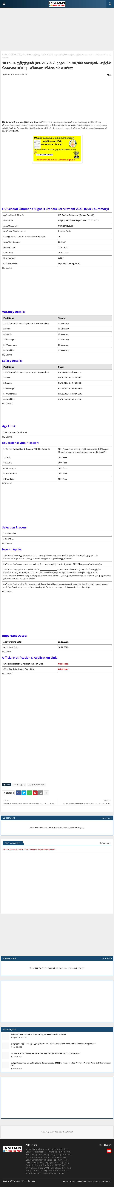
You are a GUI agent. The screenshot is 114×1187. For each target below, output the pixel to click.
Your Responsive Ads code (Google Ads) (57, 1132)
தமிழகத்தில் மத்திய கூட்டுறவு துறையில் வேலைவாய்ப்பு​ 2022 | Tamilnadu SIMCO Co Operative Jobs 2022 (53, 1044)
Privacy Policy (93, 1181)
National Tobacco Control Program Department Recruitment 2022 (38, 1034)
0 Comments (105, 843)
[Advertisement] (57, 29)
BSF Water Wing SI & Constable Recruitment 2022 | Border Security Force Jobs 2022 (45, 1053)
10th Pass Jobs (18, 785)
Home (4, 54)
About (72, 1181)
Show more (106, 818)
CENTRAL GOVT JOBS (17, 54)
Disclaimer (81, 1181)
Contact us (106, 1181)
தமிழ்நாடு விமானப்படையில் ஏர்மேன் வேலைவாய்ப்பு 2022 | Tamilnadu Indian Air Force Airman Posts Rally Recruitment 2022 (60, 1064)
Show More (106, 958)
